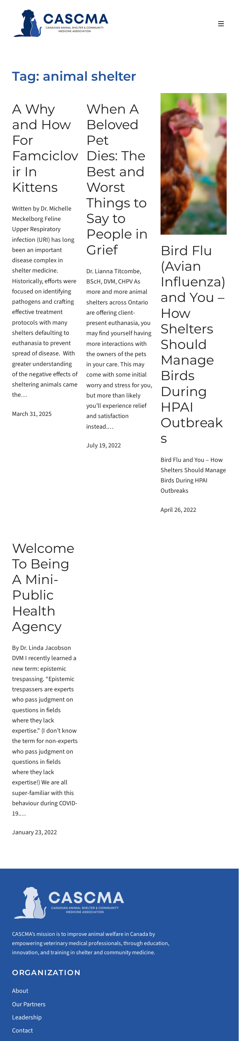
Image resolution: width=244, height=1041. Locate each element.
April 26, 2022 (178, 509)
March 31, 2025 (32, 414)
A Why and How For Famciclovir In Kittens (45, 148)
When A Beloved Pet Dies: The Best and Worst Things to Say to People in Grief (117, 179)
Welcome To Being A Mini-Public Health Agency (43, 587)
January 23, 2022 (34, 832)
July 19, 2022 (103, 445)
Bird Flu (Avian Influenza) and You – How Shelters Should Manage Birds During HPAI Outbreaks (193, 344)
